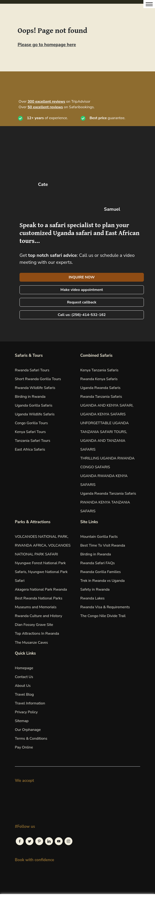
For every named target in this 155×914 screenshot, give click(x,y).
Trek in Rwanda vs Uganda (102, 580)
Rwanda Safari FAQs (97, 563)
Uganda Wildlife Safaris (35, 414)
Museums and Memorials (35, 607)
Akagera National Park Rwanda (41, 589)
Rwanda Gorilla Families (100, 571)
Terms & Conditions (31, 738)
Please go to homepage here (47, 45)
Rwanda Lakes (92, 598)
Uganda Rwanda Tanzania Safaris (108, 493)
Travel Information (30, 703)
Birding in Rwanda (30, 396)
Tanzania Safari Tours (32, 440)
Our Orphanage (28, 729)
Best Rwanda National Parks (38, 598)
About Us (23, 685)
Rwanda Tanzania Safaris (101, 396)
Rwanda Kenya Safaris (99, 379)
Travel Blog (24, 694)
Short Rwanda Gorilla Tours (38, 379)
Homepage (24, 668)
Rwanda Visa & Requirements (105, 607)
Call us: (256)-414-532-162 (82, 314)
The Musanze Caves (31, 642)
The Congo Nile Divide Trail (103, 615)
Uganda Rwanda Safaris (100, 387)
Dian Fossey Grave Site (34, 624)
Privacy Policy (26, 712)
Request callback (81, 302)
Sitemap (22, 720)
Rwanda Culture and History (38, 615)
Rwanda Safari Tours (32, 370)
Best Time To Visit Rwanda (102, 545)
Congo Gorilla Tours (31, 423)
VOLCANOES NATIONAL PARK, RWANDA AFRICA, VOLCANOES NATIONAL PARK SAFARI (43, 545)
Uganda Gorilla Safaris (33, 405)
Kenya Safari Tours (30, 431)
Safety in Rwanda (95, 589)
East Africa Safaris (30, 449)
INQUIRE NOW (82, 277)
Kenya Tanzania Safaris (99, 370)
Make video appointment (81, 289)
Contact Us (24, 676)
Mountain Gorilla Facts (99, 536)
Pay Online (24, 747)
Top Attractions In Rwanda (37, 633)
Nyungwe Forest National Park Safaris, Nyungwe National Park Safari (41, 572)
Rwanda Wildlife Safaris (35, 387)
